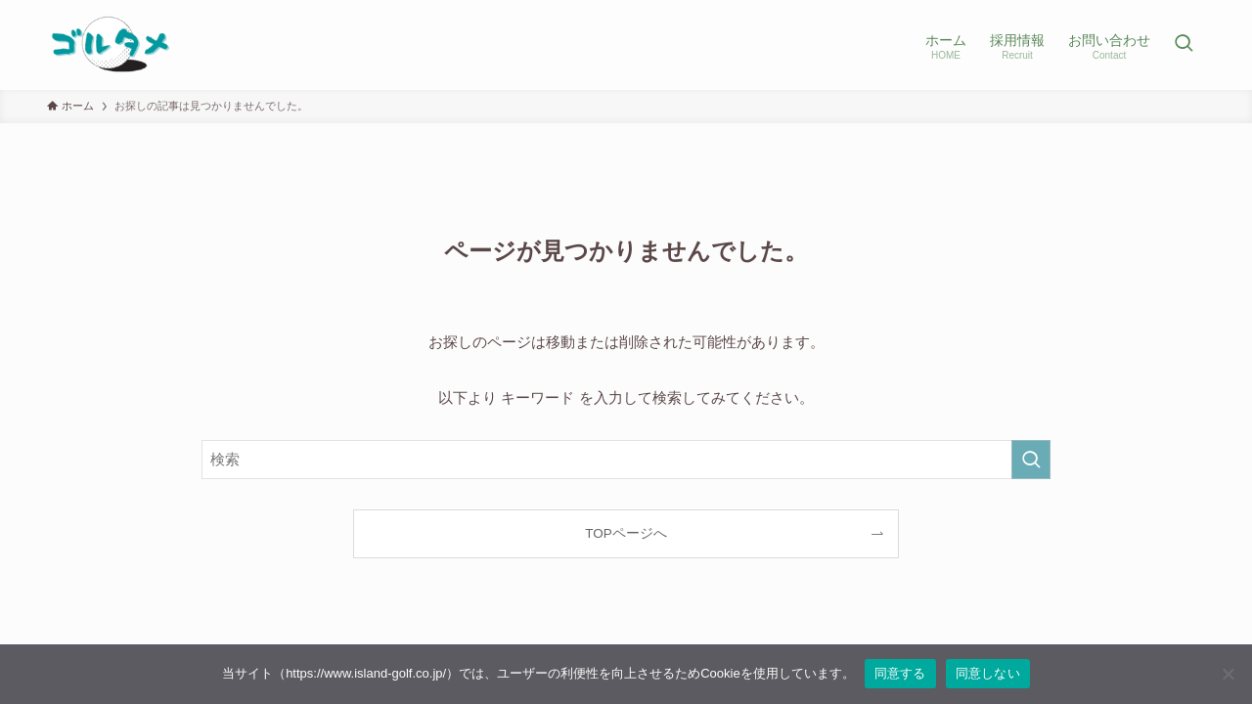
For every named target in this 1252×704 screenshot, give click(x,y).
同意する (900, 673)
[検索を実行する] (1031, 459)
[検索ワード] (626, 459)
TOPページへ (626, 533)
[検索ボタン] (1183, 45)
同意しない (988, 673)
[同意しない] (1227, 673)
